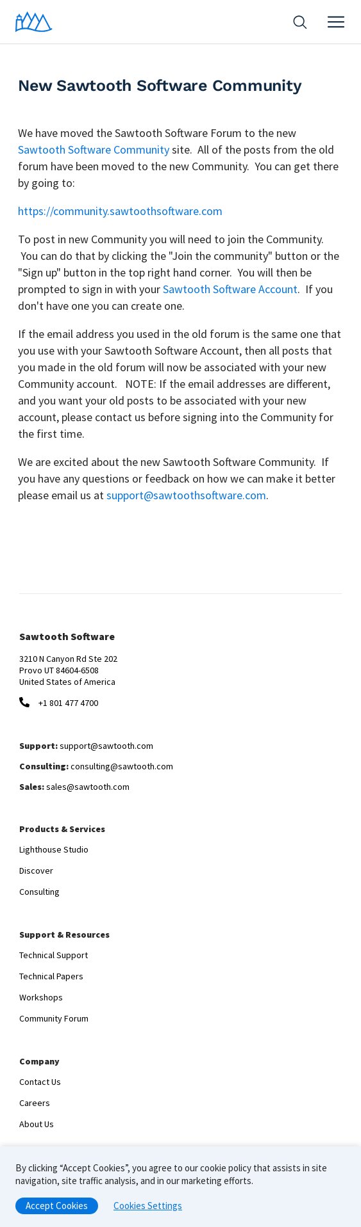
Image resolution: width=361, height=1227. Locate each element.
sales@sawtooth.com (88, 786)
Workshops (41, 997)
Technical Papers (51, 976)
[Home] (34, 22)
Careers (34, 1103)
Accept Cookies (57, 1209)
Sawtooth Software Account (230, 289)
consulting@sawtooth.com (122, 766)
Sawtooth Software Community (93, 149)
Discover (36, 870)
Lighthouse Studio (53, 849)
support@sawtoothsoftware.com (186, 495)
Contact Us (40, 1081)
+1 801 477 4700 (68, 703)
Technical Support (53, 955)
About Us (36, 1124)
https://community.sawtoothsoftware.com (120, 211)
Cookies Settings (147, 1209)
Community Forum (53, 1018)
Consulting (39, 891)
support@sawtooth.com (106, 745)
